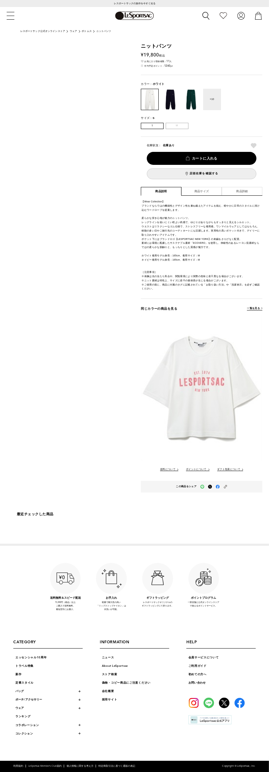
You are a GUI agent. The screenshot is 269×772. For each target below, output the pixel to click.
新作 (18, 674)
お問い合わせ (197, 682)
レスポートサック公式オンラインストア (42, 31)
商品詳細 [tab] (242, 191)
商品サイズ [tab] (201, 191)
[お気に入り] (223, 15)
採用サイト (109, 699)
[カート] (258, 15)
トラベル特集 (24, 665)
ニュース (108, 657)
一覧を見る (253, 308)
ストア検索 (109, 674)
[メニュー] (10, 16)
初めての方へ (197, 674)
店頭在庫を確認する (203, 173)
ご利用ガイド (197, 665)
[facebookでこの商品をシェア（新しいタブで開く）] (218, 487)
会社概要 (108, 691)
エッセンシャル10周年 (31, 657)
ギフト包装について (228, 469)
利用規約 (18, 766)
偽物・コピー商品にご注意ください (126, 682)
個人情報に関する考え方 (80, 766)
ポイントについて (196, 469)
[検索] (206, 16)
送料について (167, 469)
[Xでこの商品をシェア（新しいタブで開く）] (210, 487)
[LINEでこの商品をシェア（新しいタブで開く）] (202, 487)
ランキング (23, 716)
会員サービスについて (203, 657)
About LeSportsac (115, 665)
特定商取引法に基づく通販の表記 (116, 766)
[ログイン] (241, 15)
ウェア (73, 31)
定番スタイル (24, 682)
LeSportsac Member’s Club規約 (45, 766)
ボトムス (87, 31)
